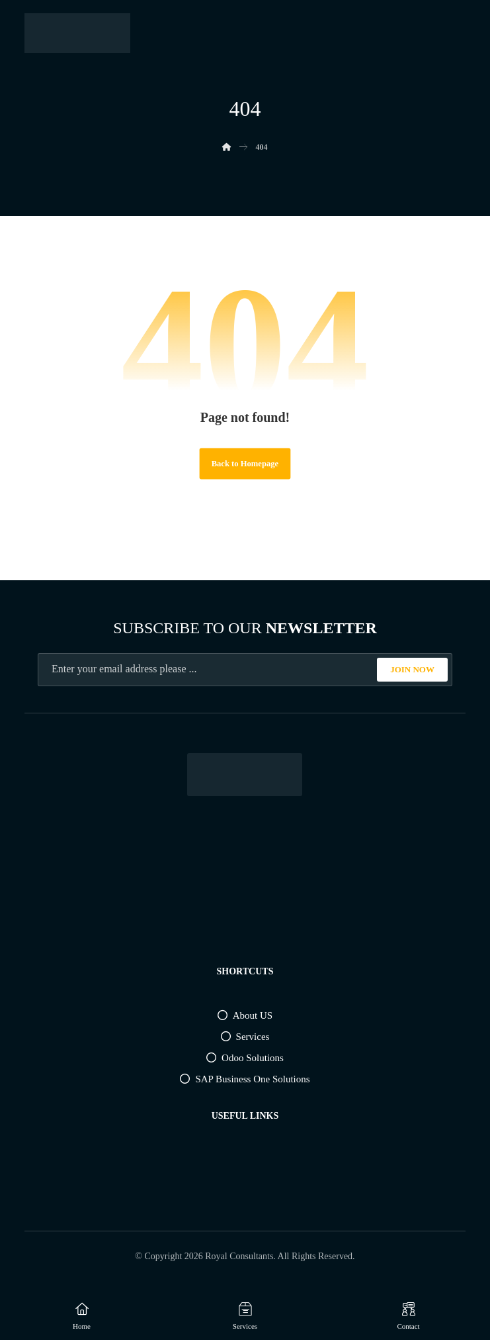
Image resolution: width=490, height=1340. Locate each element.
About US (245, 1015)
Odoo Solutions (245, 1058)
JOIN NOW (412, 669)
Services (245, 1036)
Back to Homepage (245, 463)
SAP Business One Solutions (244, 1079)
